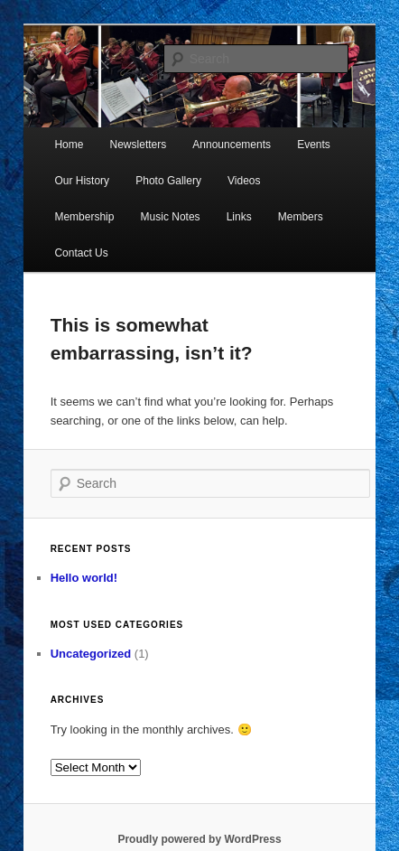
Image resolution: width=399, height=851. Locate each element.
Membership (84, 216)
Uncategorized (91, 653)
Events (313, 144)
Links (239, 216)
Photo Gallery (168, 180)
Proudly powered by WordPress (199, 839)
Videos (243, 180)
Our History (81, 180)
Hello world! (84, 577)
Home (68, 144)
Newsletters (138, 144)
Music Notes (170, 216)
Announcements (231, 144)
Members (300, 216)
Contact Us (80, 253)
